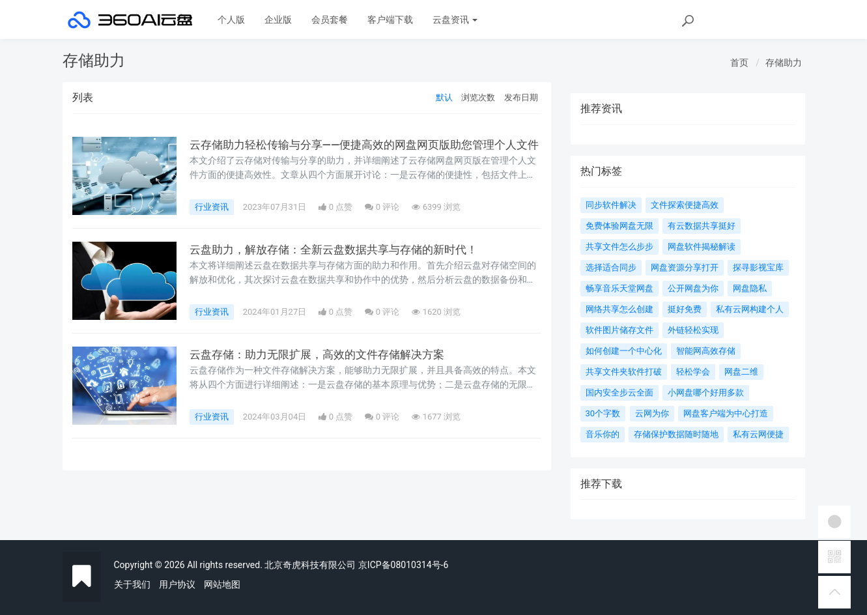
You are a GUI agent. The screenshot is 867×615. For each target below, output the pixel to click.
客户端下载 (390, 19)
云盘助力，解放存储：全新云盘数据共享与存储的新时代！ (342, 249)
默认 (444, 97)
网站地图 (222, 584)
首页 (739, 62)
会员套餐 (329, 19)
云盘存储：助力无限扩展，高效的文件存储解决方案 (324, 354)
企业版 (278, 19)
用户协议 (177, 584)
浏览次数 (478, 97)
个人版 (231, 19)
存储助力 (783, 62)
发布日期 (521, 97)
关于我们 (132, 584)
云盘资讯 (455, 19)
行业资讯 (212, 207)
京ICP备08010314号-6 (403, 565)
